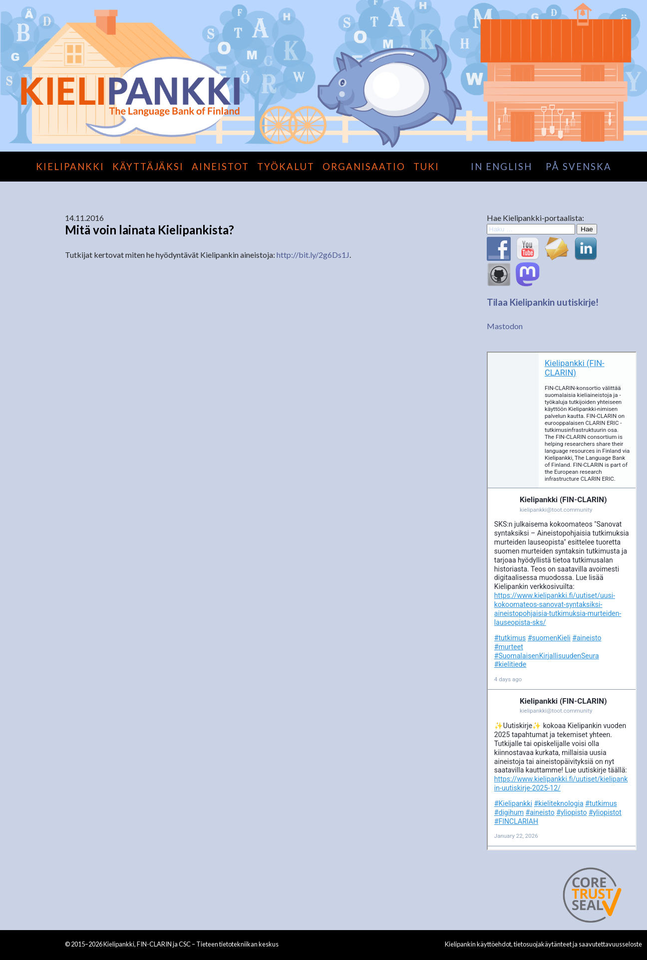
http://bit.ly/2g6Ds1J (313, 254)
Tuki (426, 166)
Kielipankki (70, 166)
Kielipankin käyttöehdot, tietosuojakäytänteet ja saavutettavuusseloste (543, 944)
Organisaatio (364, 166)
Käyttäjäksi (148, 166)
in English (501, 166)
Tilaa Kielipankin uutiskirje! (543, 302)
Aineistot (220, 166)
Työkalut (286, 166)
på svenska (579, 166)
